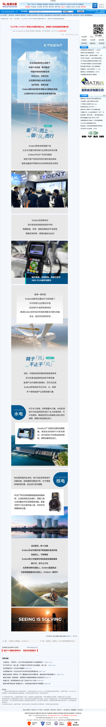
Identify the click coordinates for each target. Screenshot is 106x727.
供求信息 (57, 4)
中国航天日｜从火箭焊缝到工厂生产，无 (92, 112)
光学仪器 (40, 15)
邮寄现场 (83, 7)
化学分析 (69, 15)
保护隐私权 (66, 710)
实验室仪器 (76, 15)
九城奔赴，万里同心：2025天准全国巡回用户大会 (60, 641)
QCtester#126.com (42, 715)
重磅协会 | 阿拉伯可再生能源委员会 (90, 98)
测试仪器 (44, 713)
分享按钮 (53, 1)
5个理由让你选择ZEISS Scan (88, 104)
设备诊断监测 (48, 15)
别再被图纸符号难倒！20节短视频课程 (91, 120)
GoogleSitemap (61, 720)
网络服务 (73, 710)
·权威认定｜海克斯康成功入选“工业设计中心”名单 (20, 680)
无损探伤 (55, 713)
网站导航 (53, 710)
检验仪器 (33, 713)
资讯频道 (39, 4)
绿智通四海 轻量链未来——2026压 (90, 50)
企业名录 (69, 4)
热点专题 (16, 18)
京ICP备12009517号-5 (54, 715)
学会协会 (33, 7)
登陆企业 (101, 7)
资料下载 (57, 7)
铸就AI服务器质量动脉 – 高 (9, 12)
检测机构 (81, 4)
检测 (67, 34)
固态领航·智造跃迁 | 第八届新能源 (90, 66)
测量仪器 (38, 713)
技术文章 (75, 4)
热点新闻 (10, 647)
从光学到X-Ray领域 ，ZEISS (88, 128)
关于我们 (40, 710)
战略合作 (92, 43)
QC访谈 (78, 7)
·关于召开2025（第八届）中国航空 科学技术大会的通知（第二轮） (25, 665)
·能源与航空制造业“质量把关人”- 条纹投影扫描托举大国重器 (23, 683)
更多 (104, 47)
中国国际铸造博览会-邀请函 (88, 74)
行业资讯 (16, 647)
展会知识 (84, 43)
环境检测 (63, 15)
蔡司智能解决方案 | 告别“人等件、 (90, 117)
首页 (28, 4)
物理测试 (23, 15)
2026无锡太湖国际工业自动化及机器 (90, 63)
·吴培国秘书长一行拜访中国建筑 (14, 668)
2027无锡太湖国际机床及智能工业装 (90, 61)
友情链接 (46, 710)
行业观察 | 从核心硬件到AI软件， (90, 101)
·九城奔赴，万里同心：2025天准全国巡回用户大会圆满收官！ (23, 662)
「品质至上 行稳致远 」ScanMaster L (18, 641)
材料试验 (35, 15)
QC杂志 (72, 7)
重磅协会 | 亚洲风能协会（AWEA (90, 72)
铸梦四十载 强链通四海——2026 (89, 52)
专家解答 (27, 7)
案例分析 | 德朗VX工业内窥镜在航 (90, 109)
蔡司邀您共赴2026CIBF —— (88, 107)
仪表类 (82, 15)
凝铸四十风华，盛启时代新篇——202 (91, 55)
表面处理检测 (56, 15)
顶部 (64, 636)
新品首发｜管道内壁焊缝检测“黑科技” (91, 126)
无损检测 (17, 15)
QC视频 (67, 7)
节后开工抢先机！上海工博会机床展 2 (91, 58)
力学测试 (29, 15)
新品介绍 (63, 4)
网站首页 (34, 710)
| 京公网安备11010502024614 (69, 715)
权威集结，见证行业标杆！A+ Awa (90, 69)
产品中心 (33, 4)
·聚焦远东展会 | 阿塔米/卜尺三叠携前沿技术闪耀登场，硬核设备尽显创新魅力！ (29, 674)
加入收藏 (55, 636)
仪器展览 (4, 647)
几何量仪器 (78, 713)
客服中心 (59, 710)
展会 (77, 34)
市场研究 (51, 4)
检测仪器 (71, 34)
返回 (60, 636)
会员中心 (101, 4)
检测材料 (71, 713)
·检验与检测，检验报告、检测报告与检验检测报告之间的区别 (23, 677)
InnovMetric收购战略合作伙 (88, 123)
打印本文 (49, 636)
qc (74, 34)
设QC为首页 (26, 710)
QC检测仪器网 (70, 720)
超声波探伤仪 (88, 15)
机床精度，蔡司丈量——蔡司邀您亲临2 (91, 115)
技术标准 (101, 43)
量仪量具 (11, 15)
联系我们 (80, 710)
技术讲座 (101, 40)
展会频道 (45, 4)
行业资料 (39, 7)
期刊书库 (51, 7)
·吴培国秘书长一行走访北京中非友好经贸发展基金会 (20, 671)
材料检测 (60, 713)
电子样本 (45, 7)
